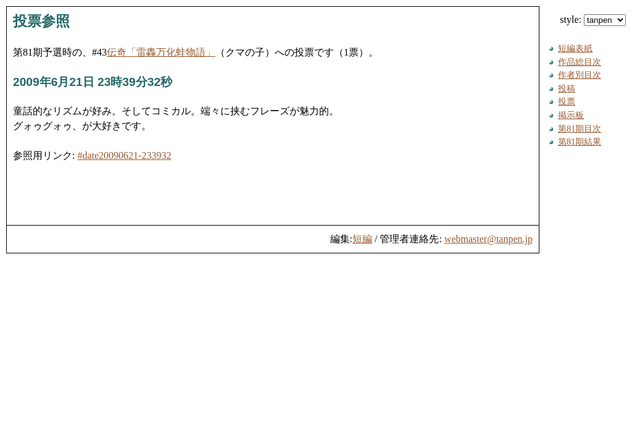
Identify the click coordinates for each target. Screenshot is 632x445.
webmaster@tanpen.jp (488, 239)
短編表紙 (575, 48)
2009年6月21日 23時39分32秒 (92, 81)
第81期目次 (579, 129)
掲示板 (571, 115)
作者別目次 (579, 75)
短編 (362, 239)
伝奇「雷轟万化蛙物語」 (161, 52)
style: (593, 19)
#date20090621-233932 (124, 155)
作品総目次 (579, 62)
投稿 (566, 88)
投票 (566, 101)
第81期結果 (579, 141)
